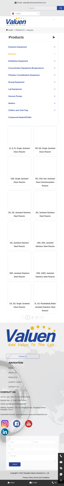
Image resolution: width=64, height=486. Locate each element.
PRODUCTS (20, 30)
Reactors (30, 30)
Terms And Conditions (41, 477)
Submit (15, 464)
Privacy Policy (28, 477)
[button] (53, 19)
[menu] (53, 19)
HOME (10, 30)
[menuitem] (53, 19)
